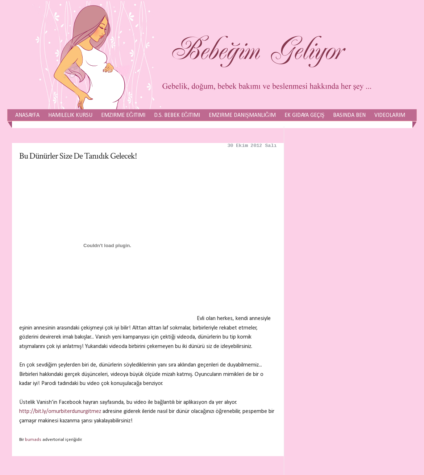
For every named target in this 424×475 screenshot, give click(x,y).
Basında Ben (349, 115)
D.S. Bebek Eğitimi (177, 115)
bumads (33, 439)
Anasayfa (27, 115)
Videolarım (389, 115)
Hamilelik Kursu (70, 115)
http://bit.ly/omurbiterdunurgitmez (60, 411)
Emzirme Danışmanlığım (242, 115)
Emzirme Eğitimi (123, 115)
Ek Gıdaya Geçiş (304, 115)
